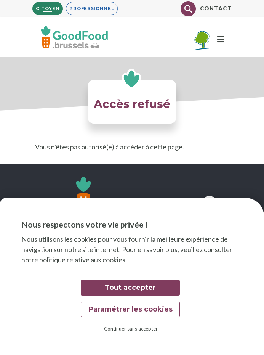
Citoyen (48, 8)
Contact (216, 8)
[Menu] (220, 40)
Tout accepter (130, 287)
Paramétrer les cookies (130, 309)
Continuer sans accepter (131, 329)
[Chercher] (188, 8)
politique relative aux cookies (82, 259)
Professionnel (91, 8)
